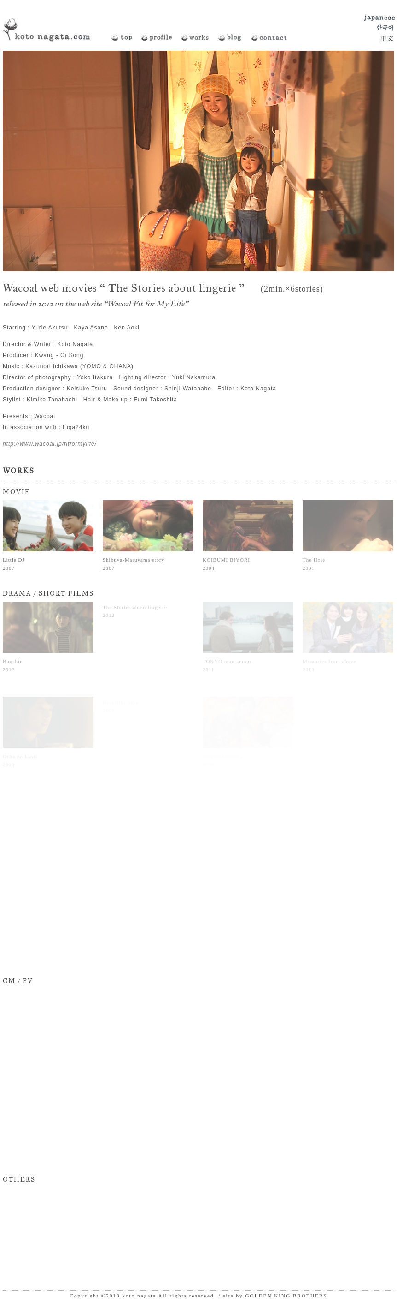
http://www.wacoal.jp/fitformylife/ (50, 444)
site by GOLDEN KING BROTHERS (275, 1295)
